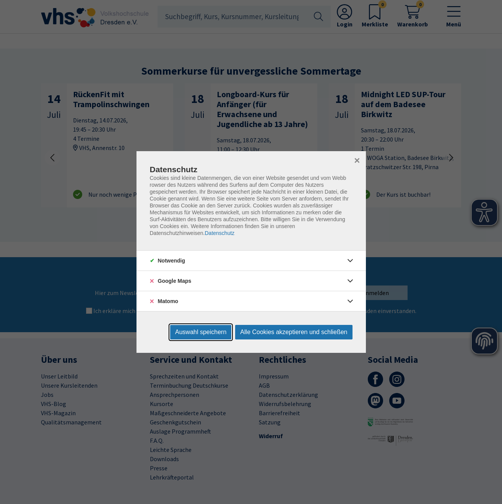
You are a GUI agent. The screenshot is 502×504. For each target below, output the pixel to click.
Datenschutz (219, 233)
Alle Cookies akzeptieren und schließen (293, 332)
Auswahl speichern (200, 332)
